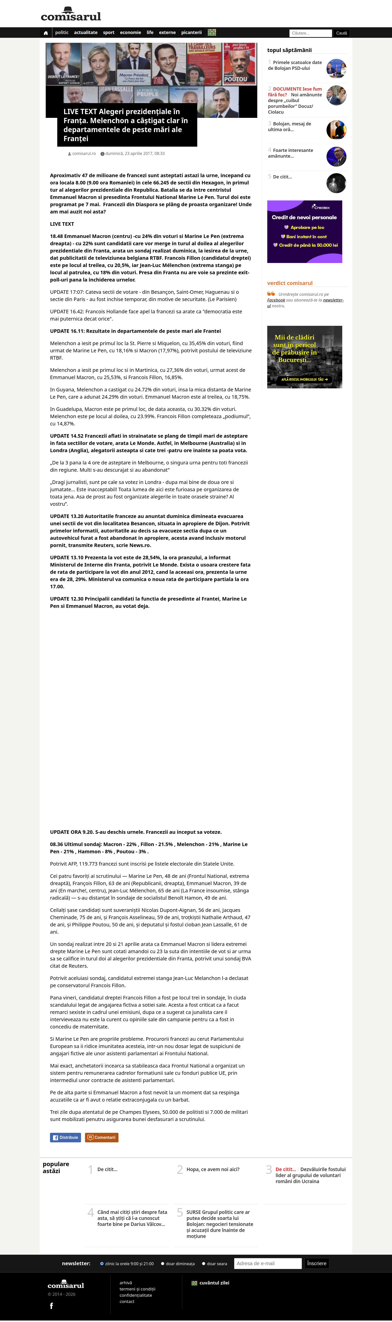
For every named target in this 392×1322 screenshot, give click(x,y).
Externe (177, 34)
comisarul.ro (84, 154)
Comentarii (102, 1139)
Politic (63, 34)
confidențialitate (136, 1296)
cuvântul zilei (211, 1284)
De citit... (307, 178)
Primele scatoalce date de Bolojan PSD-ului (307, 66)
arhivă (126, 1284)
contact (127, 1302)
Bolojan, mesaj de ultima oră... (307, 128)
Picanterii (203, 34)
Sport (114, 34)
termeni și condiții (137, 1290)
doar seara (214, 1265)
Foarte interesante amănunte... (307, 154)
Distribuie (65, 1139)
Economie (137, 34)
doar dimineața (178, 1265)
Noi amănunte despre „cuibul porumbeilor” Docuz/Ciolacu (307, 101)
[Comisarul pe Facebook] (51, 1306)
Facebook (276, 301)
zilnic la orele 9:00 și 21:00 (127, 1265)
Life (158, 34)
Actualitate (89, 34)
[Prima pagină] (46, 33)
